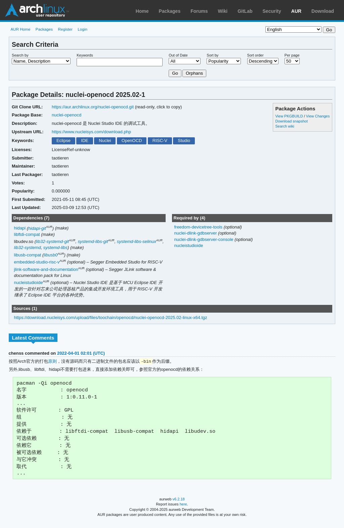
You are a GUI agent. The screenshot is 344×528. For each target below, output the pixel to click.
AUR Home (20, 29)
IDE (84, 140)
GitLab (245, 11)
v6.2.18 (179, 505)
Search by (20, 55)
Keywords (85, 55)
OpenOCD (132, 140)
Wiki (223, 11)
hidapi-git (37, 228)
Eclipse (63, 140)
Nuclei (105, 140)
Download (322, 11)
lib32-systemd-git (52, 241)
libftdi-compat (27, 234)
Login (82, 29)
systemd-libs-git (93, 241)
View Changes (318, 116)
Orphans (194, 73)
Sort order (255, 55)
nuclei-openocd (66, 114)
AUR (296, 11)
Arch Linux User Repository (37, 10)
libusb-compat (27, 254)
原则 (52, 361)
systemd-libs (55, 247)
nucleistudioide (28, 282)
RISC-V (160, 140)
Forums (199, 11)
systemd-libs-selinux (136, 241)
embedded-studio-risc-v (37, 262)
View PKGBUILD (289, 116)
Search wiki (284, 126)
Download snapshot (291, 121)
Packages (170, 11)
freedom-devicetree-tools (198, 227)
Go (175, 73)
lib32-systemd (27, 247)
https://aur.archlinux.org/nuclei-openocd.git (93, 106)
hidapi (20, 228)
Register (65, 29)
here (183, 510)
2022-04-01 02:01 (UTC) (81, 353)
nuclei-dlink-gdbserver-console (204, 239)
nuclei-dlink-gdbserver (196, 233)
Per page (292, 55)
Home (142, 11)
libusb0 (50, 254)
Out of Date (178, 55)
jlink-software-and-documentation (46, 269)
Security (272, 11)
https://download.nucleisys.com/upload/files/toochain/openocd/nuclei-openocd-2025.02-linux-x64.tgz (110, 317)
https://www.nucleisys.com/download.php (91, 131)
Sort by (212, 55)
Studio (184, 140)
